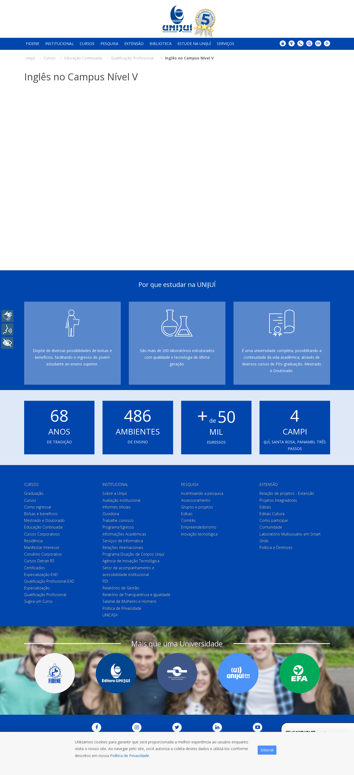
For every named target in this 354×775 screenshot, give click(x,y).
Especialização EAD (41, 574)
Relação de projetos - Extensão (287, 493)
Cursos (87, 43)
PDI (105, 581)
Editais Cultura (272, 513)
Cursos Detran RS (39, 560)
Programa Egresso (118, 527)
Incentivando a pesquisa (202, 493)
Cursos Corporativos (42, 534)
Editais (187, 513)
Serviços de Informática (123, 540)
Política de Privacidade (122, 608)
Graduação (33, 493)
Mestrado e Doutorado (44, 520)
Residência (33, 540)
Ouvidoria (111, 513)
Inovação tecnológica (199, 534)
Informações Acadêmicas (124, 534)
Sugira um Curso (38, 601)
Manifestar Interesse (41, 547)
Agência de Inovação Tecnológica (131, 560)
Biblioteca (160, 43)
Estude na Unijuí (194, 43)
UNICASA (110, 614)
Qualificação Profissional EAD (49, 581)
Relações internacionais (123, 547)
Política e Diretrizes (276, 547)
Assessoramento (195, 500)
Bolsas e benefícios (41, 513)
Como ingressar (38, 507)
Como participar (274, 520)
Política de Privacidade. (130, 755)
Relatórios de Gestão (121, 587)
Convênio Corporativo (43, 554)
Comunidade (271, 527)
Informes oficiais (117, 507)
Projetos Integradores (278, 500)
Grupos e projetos (197, 507)
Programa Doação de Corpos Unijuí (133, 554)
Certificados (34, 567)
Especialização (37, 587)
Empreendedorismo (198, 527)
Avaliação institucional (121, 500)
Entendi (267, 749)
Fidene (32, 43)
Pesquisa (109, 43)
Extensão (134, 43)
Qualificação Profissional (45, 594)
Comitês (188, 520)
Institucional (59, 43)
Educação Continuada (43, 527)
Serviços (225, 43)
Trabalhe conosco (118, 520)
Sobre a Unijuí (115, 493)
